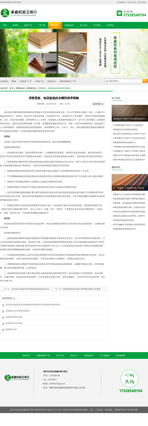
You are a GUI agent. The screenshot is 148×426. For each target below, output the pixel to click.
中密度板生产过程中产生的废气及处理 (129, 151)
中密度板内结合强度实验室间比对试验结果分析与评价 (130, 147)
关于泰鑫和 (105, 356)
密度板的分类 (11, 329)
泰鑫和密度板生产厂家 (67, 81)
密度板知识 (69, 25)
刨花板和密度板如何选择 (123, 220)
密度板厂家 (39, 81)
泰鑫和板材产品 (43, 356)
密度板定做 (51, 81)
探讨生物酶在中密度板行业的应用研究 (129, 225)
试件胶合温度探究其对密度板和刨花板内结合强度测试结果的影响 (33, 305)
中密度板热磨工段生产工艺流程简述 (128, 125)
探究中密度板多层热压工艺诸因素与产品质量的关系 (130, 160)
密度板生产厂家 (25, 81)
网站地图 (134, 410)
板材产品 (28, 25)
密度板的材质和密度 (14, 317)
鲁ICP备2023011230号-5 (53, 410)
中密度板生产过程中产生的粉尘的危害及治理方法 (130, 138)
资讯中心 (74, 356)
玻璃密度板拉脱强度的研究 (124, 229)
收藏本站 (122, 2)
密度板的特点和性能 (14, 323)
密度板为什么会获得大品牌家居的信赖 (129, 194)
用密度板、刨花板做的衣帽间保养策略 (129, 203)
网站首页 (26, 356)
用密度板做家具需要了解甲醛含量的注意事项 (130, 199)
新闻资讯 (55, 25)
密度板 (15, 25)
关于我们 (97, 25)
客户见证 (83, 25)
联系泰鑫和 (120, 356)
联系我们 (143, 2)
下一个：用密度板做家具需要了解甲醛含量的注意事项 (77, 289)
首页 (5, 25)
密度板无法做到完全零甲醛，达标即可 (129, 216)
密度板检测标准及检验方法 (124, 142)
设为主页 (133, 2)
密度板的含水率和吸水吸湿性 (18, 311)
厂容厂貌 (41, 25)
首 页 (11, 88)
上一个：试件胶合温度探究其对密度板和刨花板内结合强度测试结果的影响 (28, 289)
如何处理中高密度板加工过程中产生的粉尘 (130, 134)
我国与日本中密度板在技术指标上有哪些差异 (130, 155)
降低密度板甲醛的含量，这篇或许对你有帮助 (130, 207)
